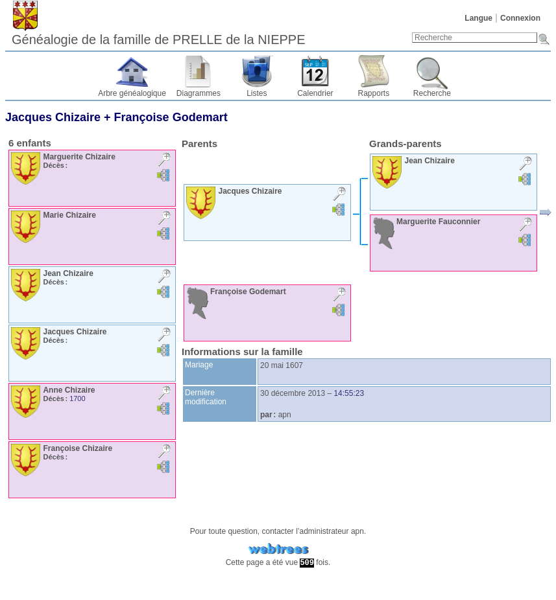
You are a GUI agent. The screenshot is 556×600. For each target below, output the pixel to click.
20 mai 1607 (281, 365)
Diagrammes (198, 93)
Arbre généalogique (132, 93)
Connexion (520, 18)
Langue (478, 18)
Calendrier (315, 93)
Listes (257, 93)
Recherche (432, 93)
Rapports (374, 93)
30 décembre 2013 (292, 393)
